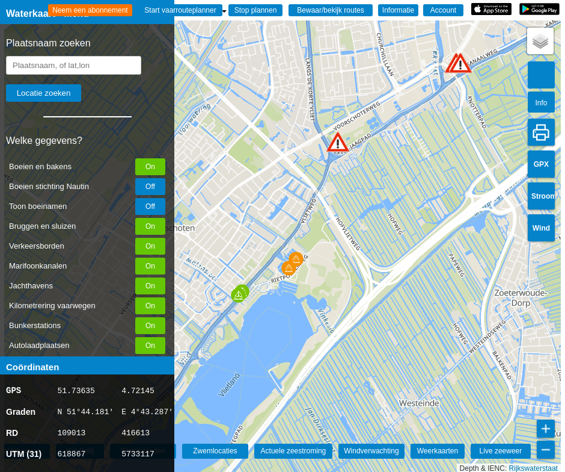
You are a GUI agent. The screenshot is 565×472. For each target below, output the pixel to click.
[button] (338, 141)
